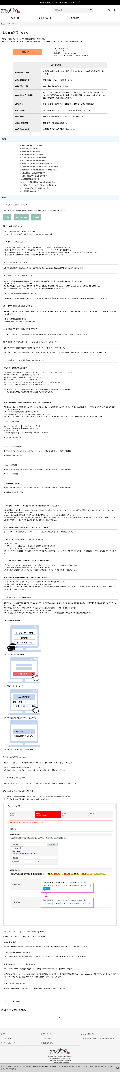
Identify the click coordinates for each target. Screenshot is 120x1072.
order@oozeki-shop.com (67, 51)
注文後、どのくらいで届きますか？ (34, 158)
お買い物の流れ (49, 86)
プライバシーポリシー (51, 80)
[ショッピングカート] (109, 10)
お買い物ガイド (93, 71)
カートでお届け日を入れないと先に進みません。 (39, 182)
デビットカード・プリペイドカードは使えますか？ (40, 185)
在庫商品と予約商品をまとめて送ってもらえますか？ (40, 167)
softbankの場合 (30, 321)
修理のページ (48, 123)
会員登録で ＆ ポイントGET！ (60, 2)
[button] (105, 18)
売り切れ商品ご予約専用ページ (23, 768)
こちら (14, 1069)
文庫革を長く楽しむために (53, 129)
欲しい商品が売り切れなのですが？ (35, 176)
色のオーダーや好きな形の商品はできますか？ (38, 164)
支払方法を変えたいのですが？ (32, 154)
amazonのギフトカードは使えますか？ (36, 188)
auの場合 (19, 321)
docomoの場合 (9, 321)
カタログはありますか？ (30, 148)
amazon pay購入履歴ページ (37, 977)
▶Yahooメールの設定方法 (12, 437)
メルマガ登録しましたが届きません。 (35, 161)
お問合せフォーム (28, 52)
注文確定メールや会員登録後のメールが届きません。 (40, 170)
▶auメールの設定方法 (11, 474)
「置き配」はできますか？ (32, 191)
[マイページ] (114, 10)
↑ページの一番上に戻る (12, 1001)
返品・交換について (65, 117)
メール (28, 268)
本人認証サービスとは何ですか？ (34, 173)
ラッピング (65, 110)
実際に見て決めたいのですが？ (32, 145)
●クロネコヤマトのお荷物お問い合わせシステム (20, 293)
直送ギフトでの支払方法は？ (32, 151)
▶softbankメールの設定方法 (13, 492)
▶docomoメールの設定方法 (13, 456)
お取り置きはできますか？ (32, 179)
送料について (79, 104)
